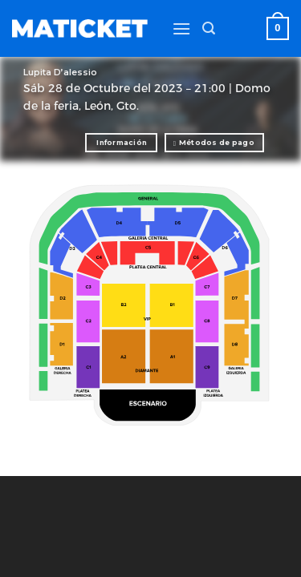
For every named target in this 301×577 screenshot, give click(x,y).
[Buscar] (208, 28)
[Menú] (181, 28)
